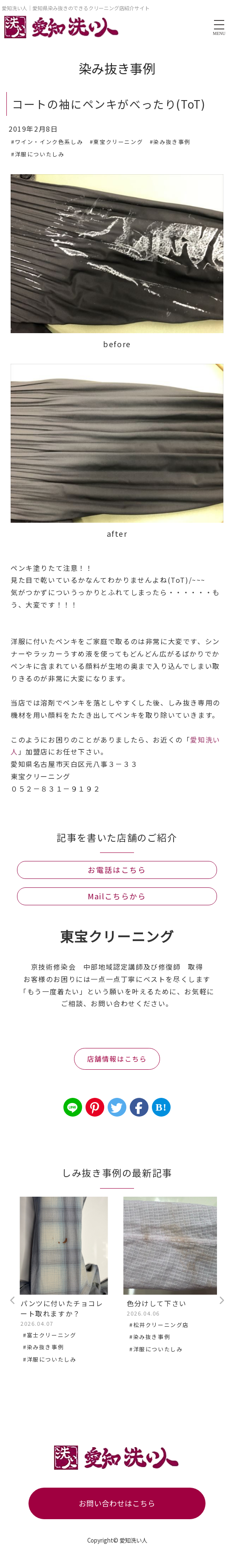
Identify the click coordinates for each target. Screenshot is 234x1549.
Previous (13, 1300)
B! (161, 1107)
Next (221, 1300)
